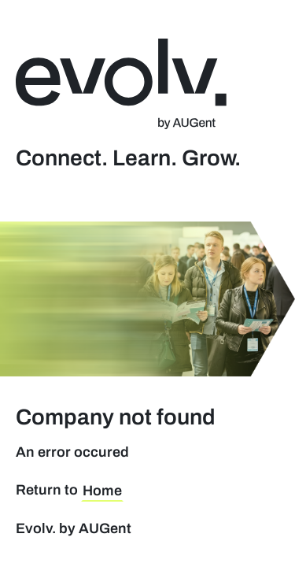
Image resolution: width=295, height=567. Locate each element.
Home (102, 490)
